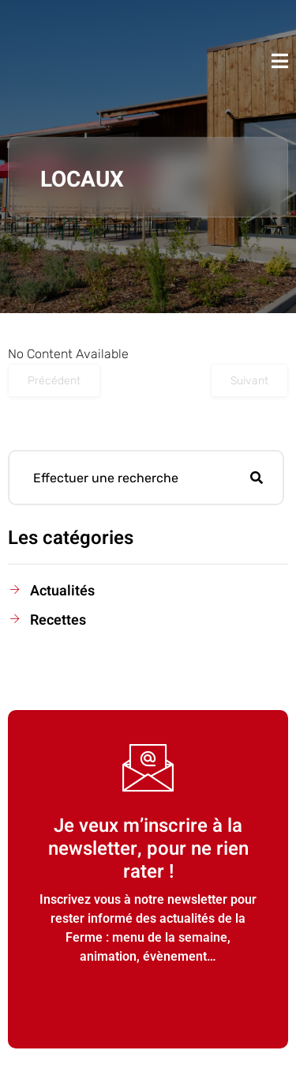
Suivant (249, 380)
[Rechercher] (256, 477)
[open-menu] (280, 60)
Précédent (54, 380)
